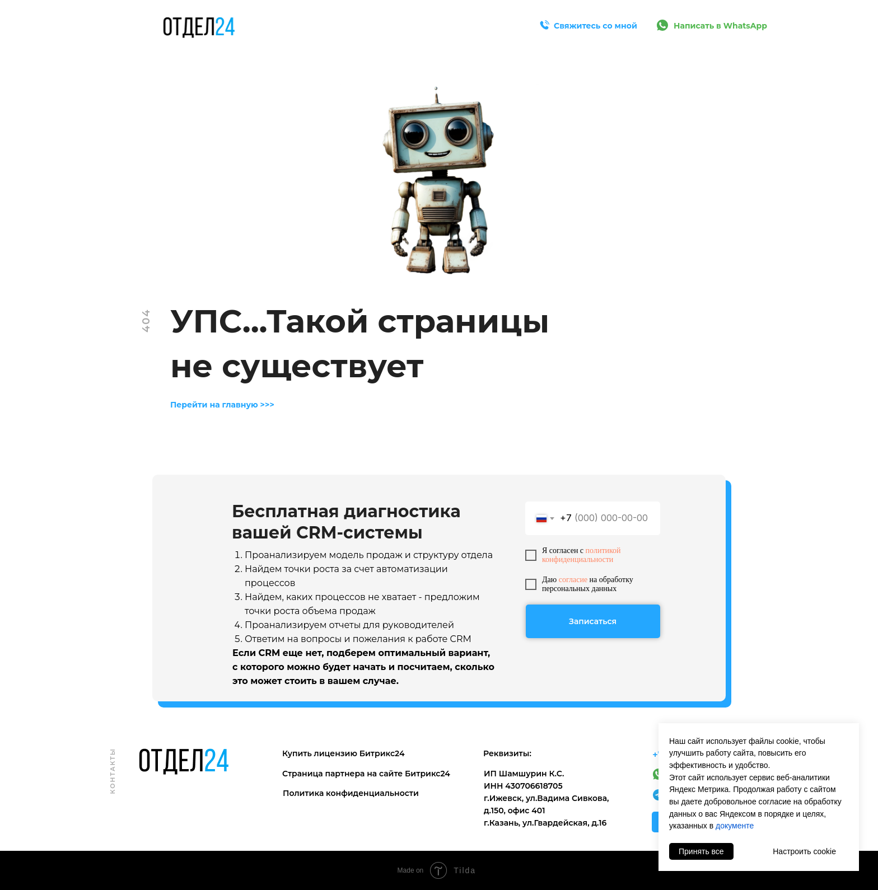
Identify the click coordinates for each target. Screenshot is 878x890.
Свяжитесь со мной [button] (595, 26)
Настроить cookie (804, 851)
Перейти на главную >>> (222, 405)
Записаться (593, 621)
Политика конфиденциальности (351, 793)
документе (735, 825)
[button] (544, 25)
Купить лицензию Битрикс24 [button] (343, 753)
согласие (573, 579)
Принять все (701, 851)
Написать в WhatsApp (720, 26)
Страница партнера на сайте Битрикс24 (366, 774)
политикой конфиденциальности (581, 555)
